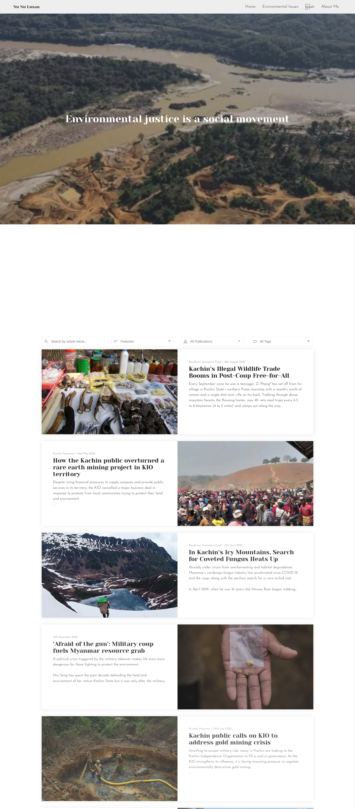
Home (250, 7)
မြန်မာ (309, 7)
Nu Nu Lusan (26, 7)
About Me (330, 7)
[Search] (73, 341)
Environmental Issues (280, 7)
